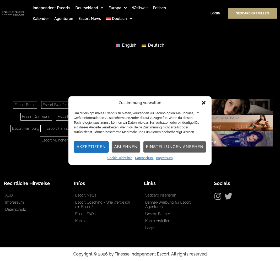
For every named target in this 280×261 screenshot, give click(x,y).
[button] (203, 103)
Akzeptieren (91, 147)
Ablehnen (125, 147)
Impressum (164, 158)
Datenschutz (144, 158)
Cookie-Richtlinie (120, 158)
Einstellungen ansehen (174, 147)
